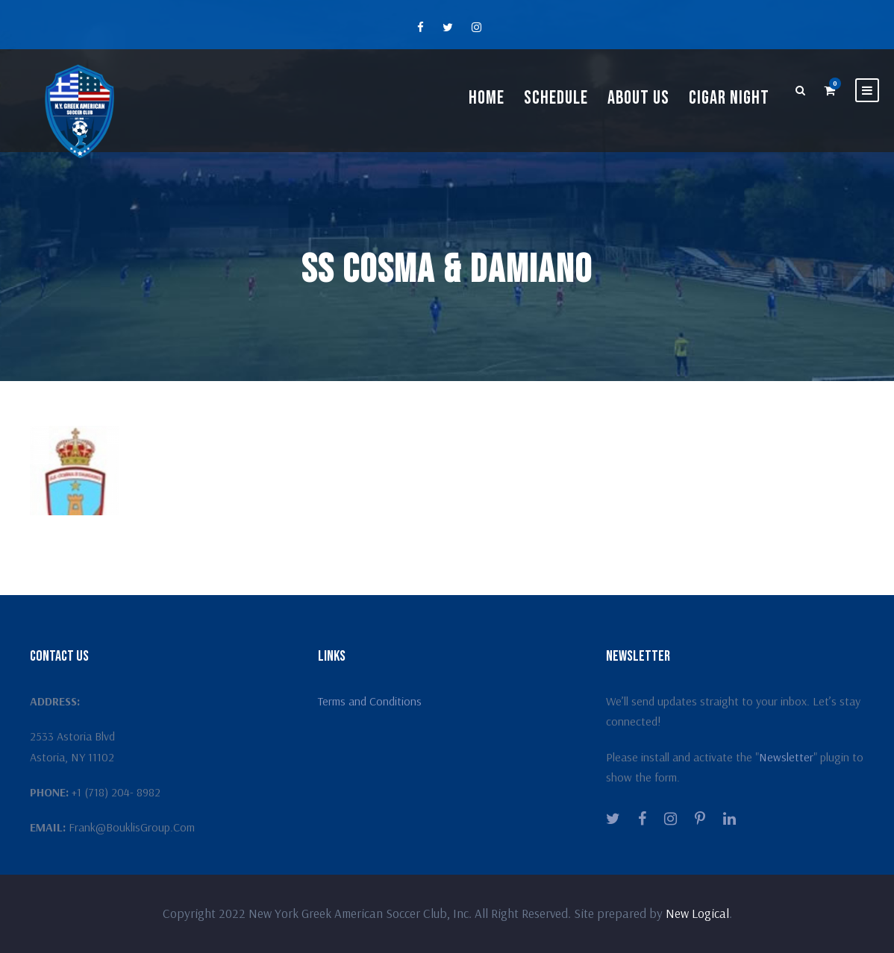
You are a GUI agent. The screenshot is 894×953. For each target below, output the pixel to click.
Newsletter (786, 756)
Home (486, 98)
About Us (638, 98)
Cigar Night (729, 98)
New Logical (697, 913)
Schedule (556, 98)
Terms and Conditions (370, 700)
